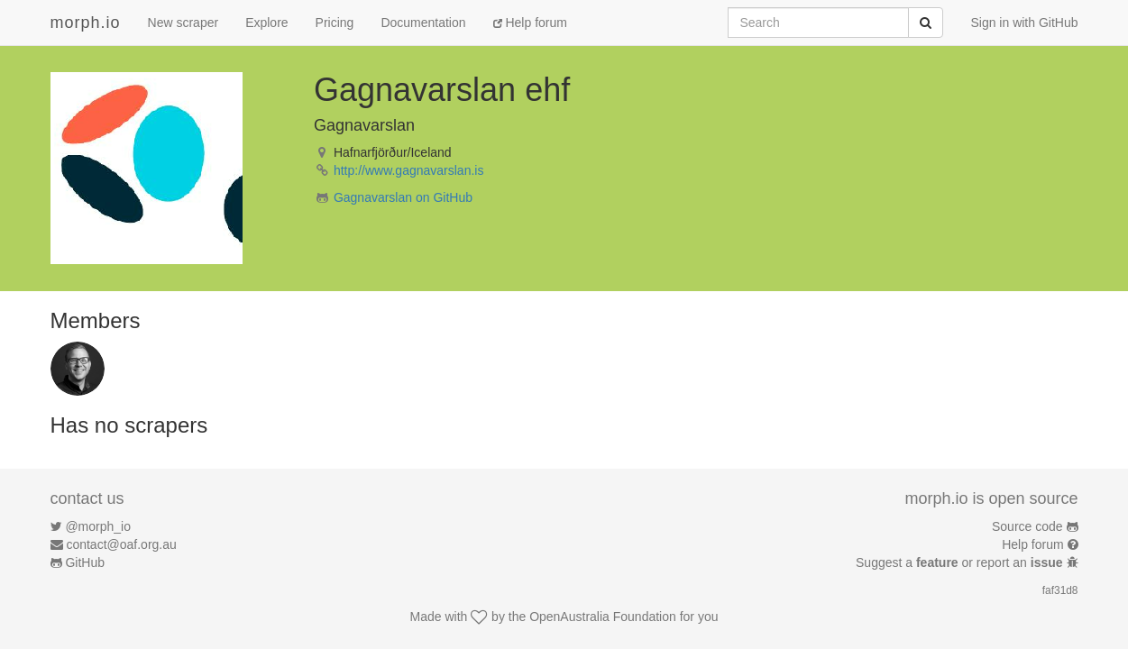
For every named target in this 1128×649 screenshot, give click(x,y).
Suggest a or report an (961, 562)
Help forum (530, 22)
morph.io (85, 23)
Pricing (335, 22)
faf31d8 (1060, 590)
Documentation (423, 22)
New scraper (183, 22)
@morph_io (98, 526)
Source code (1027, 526)
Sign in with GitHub (1024, 22)
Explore (266, 22)
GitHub (85, 562)
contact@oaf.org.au (121, 544)
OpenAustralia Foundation (602, 616)
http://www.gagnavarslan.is (409, 170)
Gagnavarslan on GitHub (403, 197)
